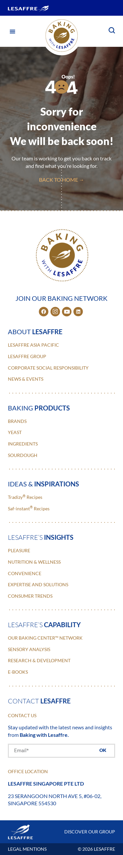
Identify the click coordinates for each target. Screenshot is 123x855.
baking (39, 408)
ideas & (43, 484)
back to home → (61, 179)
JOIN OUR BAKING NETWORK (61, 298)
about (35, 332)
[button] (12, 31)
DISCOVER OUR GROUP (89, 831)
